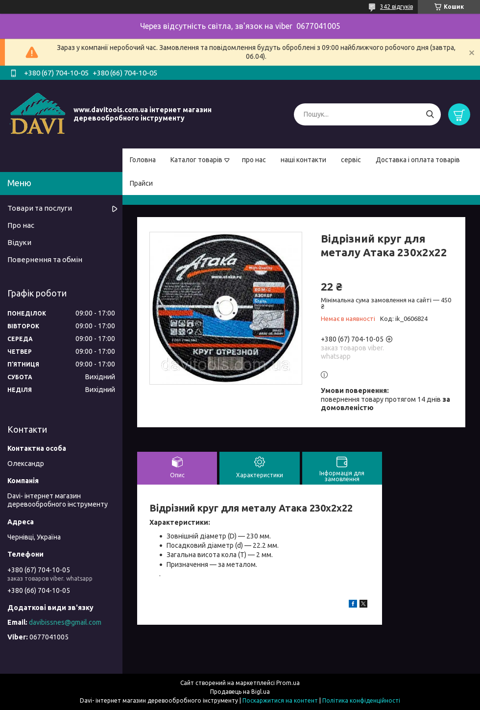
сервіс (351, 160)
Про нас (20, 225)
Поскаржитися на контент (280, 700)
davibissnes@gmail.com (65, 622)
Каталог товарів (196, 160)
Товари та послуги (39, 208)
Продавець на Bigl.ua (240, 691)
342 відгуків (396, 6)
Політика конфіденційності (361, 700)
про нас (254, 160)
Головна (143, 160)
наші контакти (303, 160)
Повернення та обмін (44, 259)
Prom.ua (288, 683)
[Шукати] (430, 114)
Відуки (19, 242)
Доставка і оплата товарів (418, 160)
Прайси (141, 183)
